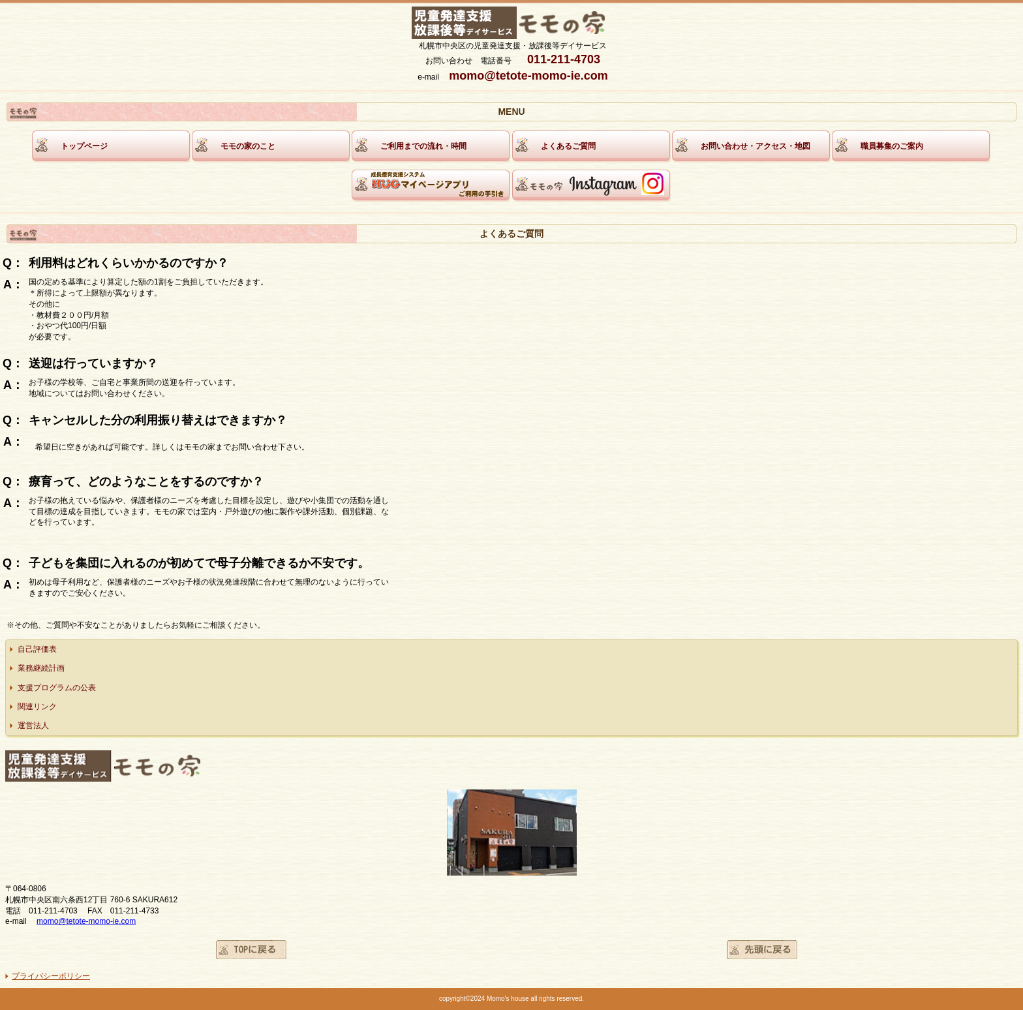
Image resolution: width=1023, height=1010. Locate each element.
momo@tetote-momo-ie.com (86, 921)
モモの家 (513, 23)
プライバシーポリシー (51, 976)
